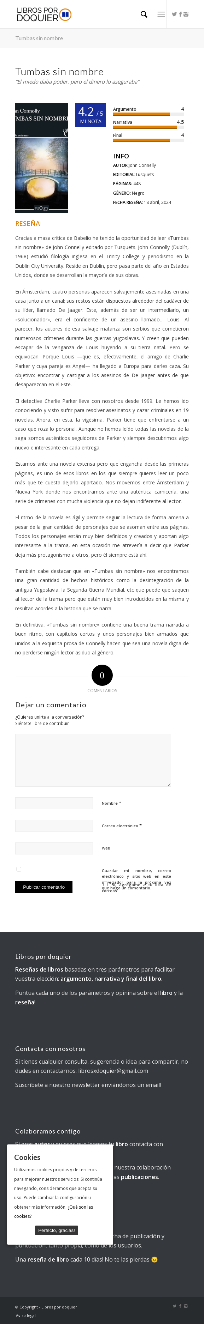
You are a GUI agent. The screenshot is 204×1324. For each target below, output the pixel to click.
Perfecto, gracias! (56, 1230)
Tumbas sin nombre (39, 38)
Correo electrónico (122, 825)
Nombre (111, 803)
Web (106, 848)
